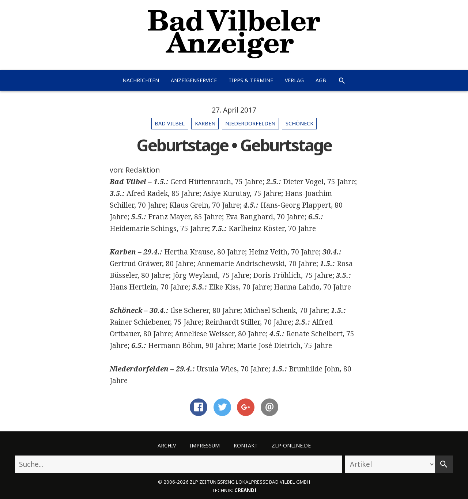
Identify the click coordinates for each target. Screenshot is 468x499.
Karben (205, 123)
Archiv (167, 445)
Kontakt (246, 445)
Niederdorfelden (250, 123)
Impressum (205, 445)
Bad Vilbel (170, 123)
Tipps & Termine (251, 80)
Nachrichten (140, 80)
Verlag (294, 80)
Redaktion (142, 170)
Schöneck (299, 123)
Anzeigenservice (194, 80)
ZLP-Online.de (291, 445)
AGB (321, 80)
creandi (245, 490)
